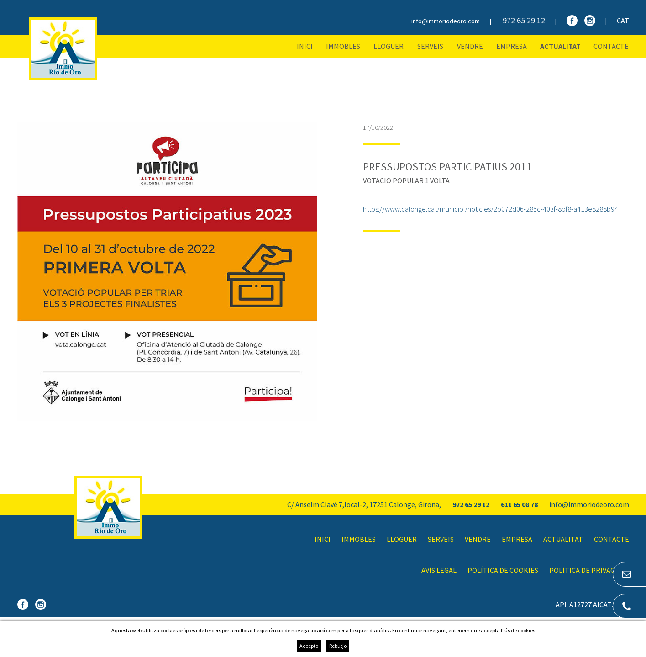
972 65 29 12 (524, 20)
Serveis (430, 46)
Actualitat (560, 46)
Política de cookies (502, 570)
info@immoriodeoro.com (445, 21)
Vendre (470, 46)
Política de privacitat (589, 570)
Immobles (343, 46)
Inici (305, 46)
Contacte (611, 46)
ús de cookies (519, 630)
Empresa (511, 46)
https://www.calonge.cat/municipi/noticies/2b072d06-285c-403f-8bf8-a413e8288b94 (490, 208)
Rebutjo (338, 645)
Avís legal (439, 570)
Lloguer (388, 46)
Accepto (308, 645)
